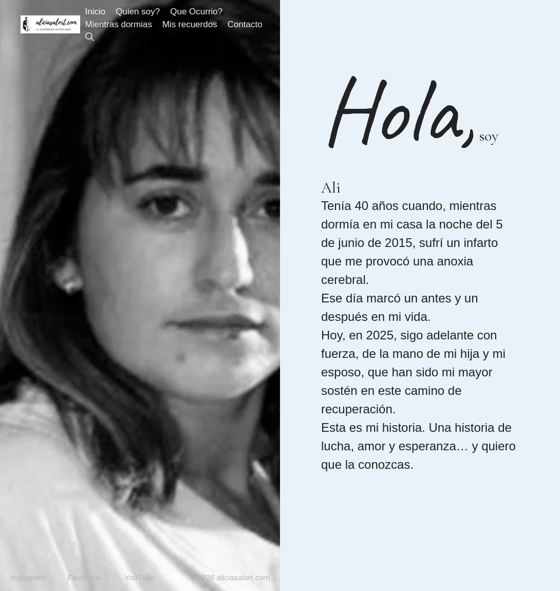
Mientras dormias (118, 24)
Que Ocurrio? (196, 11)
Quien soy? (138, 11)
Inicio (95, 11)
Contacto (245, 24)
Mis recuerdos (189, 24)
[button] (89, 37)
